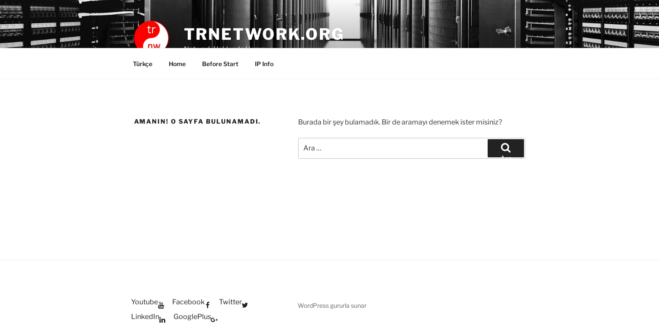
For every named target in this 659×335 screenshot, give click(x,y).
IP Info (264, 63)
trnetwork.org (264, 34)
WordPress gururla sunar (332, 305)
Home (177, 63)
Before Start (220, 63)
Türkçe (142, 63)
